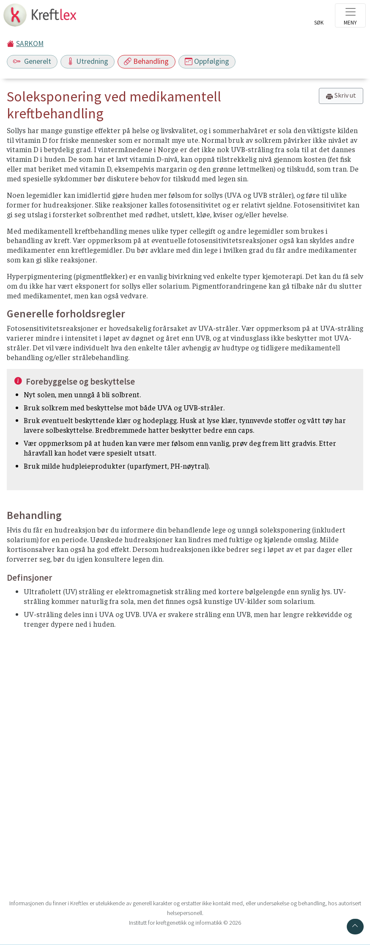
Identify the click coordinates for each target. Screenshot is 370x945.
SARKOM (30, 43)
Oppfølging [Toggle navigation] (207, 61)
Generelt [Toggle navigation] (32, 61)
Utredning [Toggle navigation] (87, 61)
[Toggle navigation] (350, 15)
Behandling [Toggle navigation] (146, 61)
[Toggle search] (319, 17)
